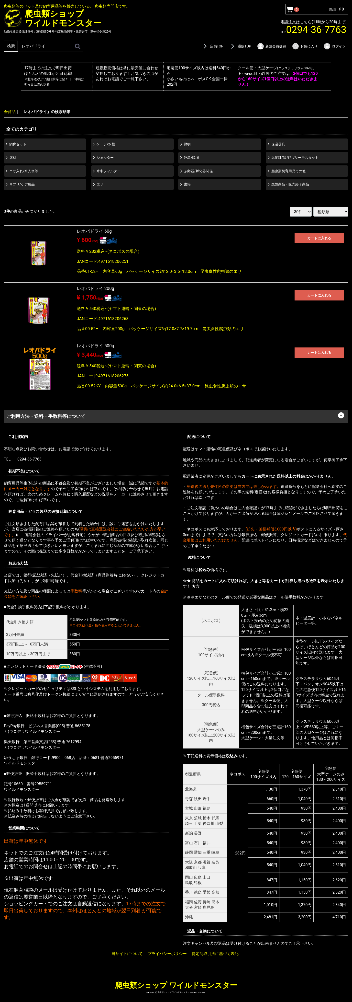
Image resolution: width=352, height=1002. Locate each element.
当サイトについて (127, 953)
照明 (187, 144)
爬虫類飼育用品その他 (288, 171)
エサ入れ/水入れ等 (23, 171)
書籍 (187, 184)
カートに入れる (319, 238)
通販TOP (240, 46)
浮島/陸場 (191, 157)
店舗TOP (212, 46)
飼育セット (17, 144)
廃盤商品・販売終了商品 (290, 184)
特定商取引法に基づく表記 (215, 953)
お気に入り (305, 46)
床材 (12, 157)
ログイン (334, 46)
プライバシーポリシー (167, 953)
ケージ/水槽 (106, 144)
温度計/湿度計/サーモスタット (295, 157)
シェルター (105, 157)
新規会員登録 (271, 46)
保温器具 (278, 144)
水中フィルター (109, 171)
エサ (100, 184)
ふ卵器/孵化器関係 (198, 171)
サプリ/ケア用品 (22, 184)
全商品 (10, 111)
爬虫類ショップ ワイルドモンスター (176, 985)
